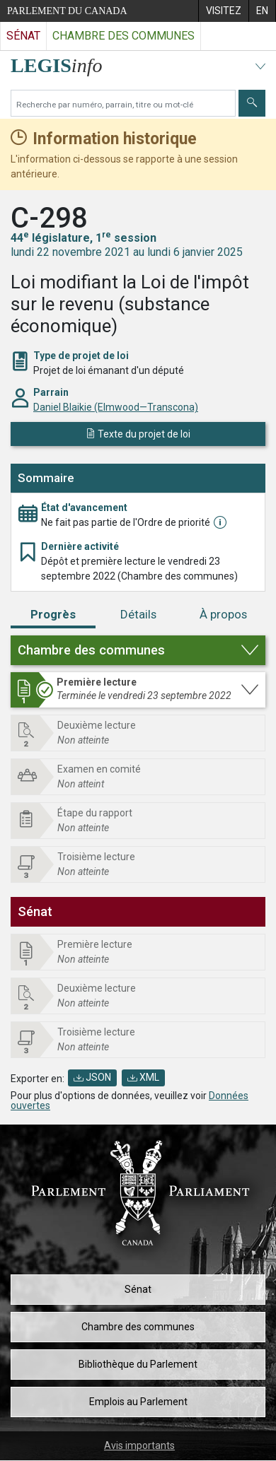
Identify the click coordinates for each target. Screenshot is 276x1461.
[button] (138, 650)
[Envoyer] (251, 103)
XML (143, 1077)
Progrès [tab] (53, 614)
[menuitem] (223, 11)
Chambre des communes (138, 1326)
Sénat (138, 1289)
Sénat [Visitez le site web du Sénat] (23, 35)
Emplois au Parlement (138, 1401)
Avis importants (139, 1445)
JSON (92, 1077)
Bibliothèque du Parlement (138, 1364)
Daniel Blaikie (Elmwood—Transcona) (115, 407)
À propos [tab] (223, 614)
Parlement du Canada (67, 11)
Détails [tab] (138, 614)
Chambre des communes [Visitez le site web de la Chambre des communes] (123, 35)
